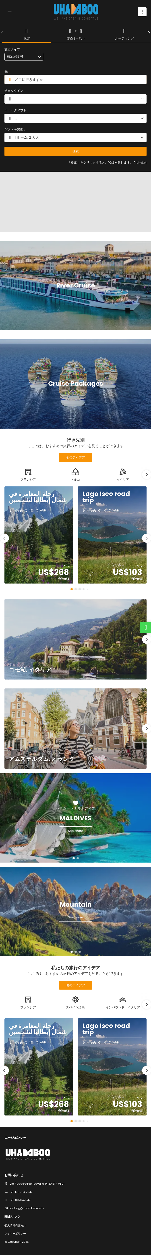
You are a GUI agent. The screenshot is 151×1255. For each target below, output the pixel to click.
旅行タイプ (12, 49)
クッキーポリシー (15, 1233)
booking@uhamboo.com (26, 1208)
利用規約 (140, 162)
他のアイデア (75, 457)
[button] (2, 33)
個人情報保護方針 (15, 1225)
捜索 (75, 151)
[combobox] (75, 79)
